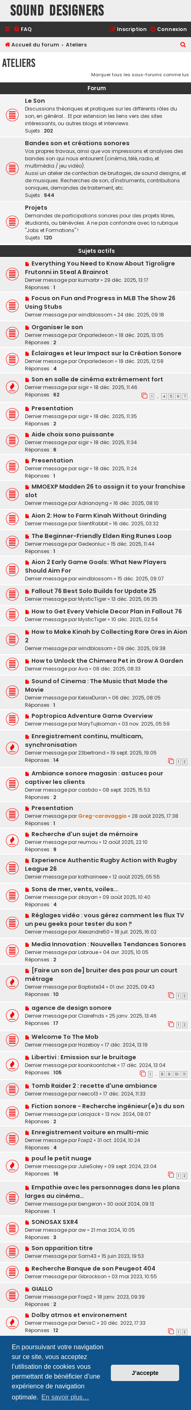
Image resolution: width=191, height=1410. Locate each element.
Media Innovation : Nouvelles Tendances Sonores (108, 944)
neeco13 (88, 1093)
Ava (83, 668)
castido (88, 789)
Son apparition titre (62, 1248)
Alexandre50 (94, 931)
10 (177, 1074)
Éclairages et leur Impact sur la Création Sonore (106, 353)
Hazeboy (89, 1044)
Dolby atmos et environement (79, 1315)
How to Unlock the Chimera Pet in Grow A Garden (107, 661)
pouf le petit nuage (61, 1158)
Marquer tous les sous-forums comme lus (140, 74)
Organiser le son (57, 327)
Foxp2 (85, 1140)
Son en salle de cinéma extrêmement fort (97, 379)
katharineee (93, 876)
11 (184, 1074)
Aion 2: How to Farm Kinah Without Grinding (98, 515)
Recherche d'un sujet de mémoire (84, 834)
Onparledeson (96, 335)
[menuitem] (22, 29)
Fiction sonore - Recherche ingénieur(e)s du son (107, 1106)
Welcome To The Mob (65, 1037)
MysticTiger (92, 598)
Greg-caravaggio (102, 815)
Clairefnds (91, 1015)
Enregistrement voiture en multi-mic (89, 1132)
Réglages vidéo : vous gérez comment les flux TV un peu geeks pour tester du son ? (104, 919)
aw (82, 1229)
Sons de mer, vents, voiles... (75, 889)
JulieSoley (90, 1166)
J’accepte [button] (145, 1373)
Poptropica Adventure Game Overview (92, 716)
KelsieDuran (92, 697)
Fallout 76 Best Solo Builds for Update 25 (93, 591)
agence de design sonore (71, 1008)
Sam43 (87, 1256)
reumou (88, 842)
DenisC (87, 1322)
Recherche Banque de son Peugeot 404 (93, 1268)
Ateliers (18, 63)
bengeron (90, 1203)
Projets (36, 208)
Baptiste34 (91, 986)
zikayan (88, 897)
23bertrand (92, 752)
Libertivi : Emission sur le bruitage (83, 1057)
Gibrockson (92, 1276)
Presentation (52, 408)
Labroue (88, 952)
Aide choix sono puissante (72, 434)
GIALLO (42, 1289)
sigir (83, 387)
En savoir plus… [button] (65, 1397)
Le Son (35, 101)
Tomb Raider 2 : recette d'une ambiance (94, 1086)
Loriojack (89, 1114)
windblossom (95, 314)
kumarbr (88, 280)
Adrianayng (93, 503)
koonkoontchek (97, 1065)
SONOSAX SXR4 (54, 1222)
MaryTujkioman (97, 723)
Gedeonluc (92, 543)
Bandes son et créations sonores (77, 143)
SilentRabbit (93, 523)
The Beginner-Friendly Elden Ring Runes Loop (101, 536)
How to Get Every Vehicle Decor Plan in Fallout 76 (106, 611)
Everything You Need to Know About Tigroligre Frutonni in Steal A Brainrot (100, 267)
